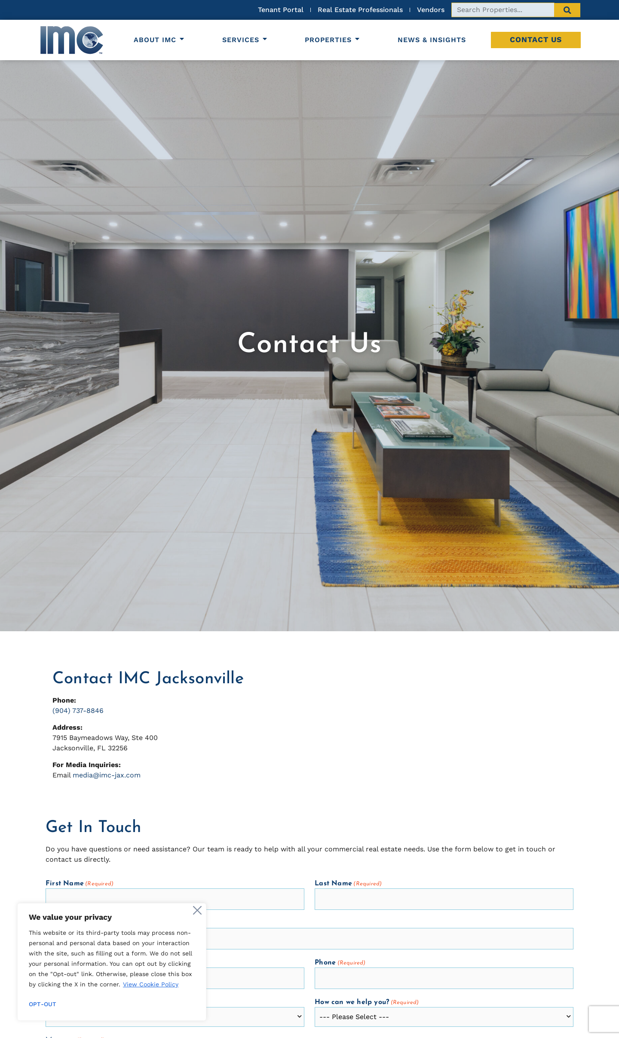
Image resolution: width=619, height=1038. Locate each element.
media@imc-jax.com (107, 775)
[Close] (197, 910)
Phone (340, 963)
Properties (333, 39)
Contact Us (536, 39)
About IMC (159, 39)
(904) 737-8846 (78, 710)
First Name (79, 884)
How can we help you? (367, 1002)
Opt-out (42, 1004)
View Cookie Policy (150, 984)
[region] (111, 962)
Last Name (348, 884)
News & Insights (432, 40)
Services (245, 39)
